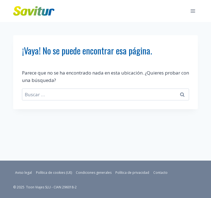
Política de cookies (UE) (54, 172)
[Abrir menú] (193, 11)
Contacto (160, 172)
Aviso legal (23, 172)
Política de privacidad (132, 172)
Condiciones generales (94, 172)
